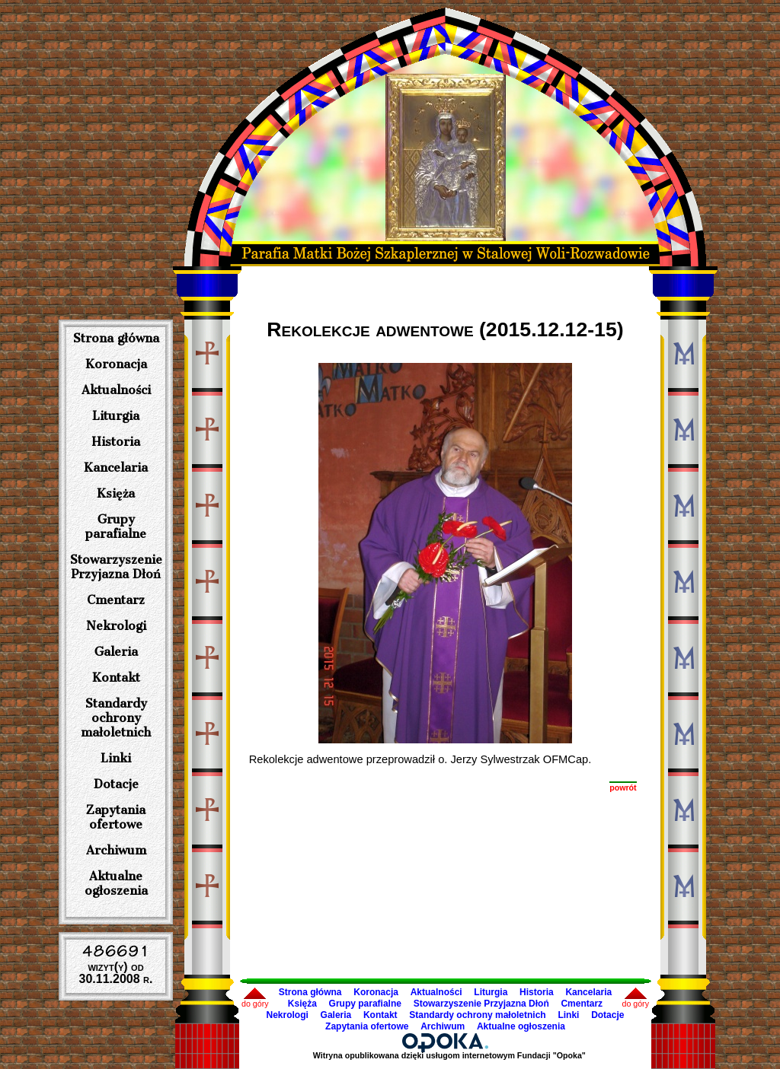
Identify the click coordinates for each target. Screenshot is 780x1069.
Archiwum (116, 850)
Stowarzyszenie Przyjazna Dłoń (116, 566)
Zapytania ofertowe (115, 817)
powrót (623, 787)
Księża (116, 493)
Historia (115, 441)
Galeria (116, 651)
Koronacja (116, 364)
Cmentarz (116, 600)
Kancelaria (116, 467)
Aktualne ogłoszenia (116, 883)
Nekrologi (116, 626)
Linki (116, 758)
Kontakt (116, 677)
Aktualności (116, 390)
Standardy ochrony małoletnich (116, 718)
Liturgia (115, 416)
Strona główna (116, 338)
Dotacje (116, 784)
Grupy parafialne (115, 526)
